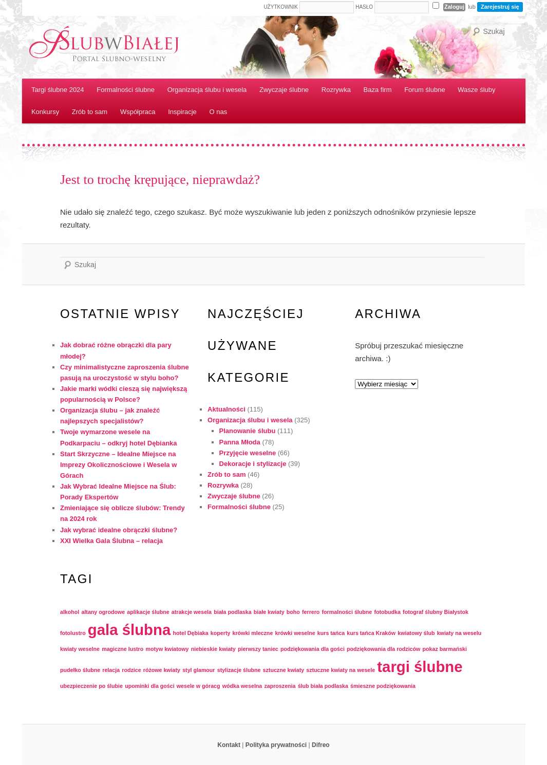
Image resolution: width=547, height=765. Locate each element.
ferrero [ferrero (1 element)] (310, 612)
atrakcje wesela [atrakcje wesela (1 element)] (192, 612)
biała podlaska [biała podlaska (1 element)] (232, 612)
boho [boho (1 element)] (293, 612)
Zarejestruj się (500, 7)
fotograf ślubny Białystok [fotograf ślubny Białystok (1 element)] (435, 612)
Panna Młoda (239, 442)
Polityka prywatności (276, 745)
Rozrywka (336, 90)
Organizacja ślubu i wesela (207, 90)
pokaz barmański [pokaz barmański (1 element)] (445, 649)
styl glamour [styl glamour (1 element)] (198, 670)
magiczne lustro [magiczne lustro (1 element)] (122, 649)
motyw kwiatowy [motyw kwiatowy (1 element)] (166, 649)
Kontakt (228, 745)
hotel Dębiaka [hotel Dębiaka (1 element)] (190, 633)
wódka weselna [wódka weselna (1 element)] (242, 686)
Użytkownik (280, 7)
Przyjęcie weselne (247, 453)
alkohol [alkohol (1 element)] (69, 612)
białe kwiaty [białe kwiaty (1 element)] (269, 612)
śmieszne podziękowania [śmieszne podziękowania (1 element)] (383, 686)
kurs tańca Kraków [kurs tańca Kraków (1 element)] (371, 633)
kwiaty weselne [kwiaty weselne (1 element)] (80, 649)
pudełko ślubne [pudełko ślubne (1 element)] (80, 670)
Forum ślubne (424, 90)
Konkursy (45, 112)
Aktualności (227, 409)
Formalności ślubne (126, 90)
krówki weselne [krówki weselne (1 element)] (295, 633)
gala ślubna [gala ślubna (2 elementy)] (129, 629)
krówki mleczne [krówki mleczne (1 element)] (253, 633)
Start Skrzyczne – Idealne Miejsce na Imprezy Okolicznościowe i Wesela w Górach (118, 464)
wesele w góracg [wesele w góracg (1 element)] (198, 686)
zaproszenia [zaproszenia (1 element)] (279, 686)
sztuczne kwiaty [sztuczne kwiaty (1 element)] (284, 670)
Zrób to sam (89, 112)
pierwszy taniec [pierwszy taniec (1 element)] (258, 649)
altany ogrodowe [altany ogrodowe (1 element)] (103, 612)
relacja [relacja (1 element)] (111, 670)
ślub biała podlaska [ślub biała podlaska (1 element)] (323, 686)
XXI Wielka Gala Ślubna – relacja (111, 541)
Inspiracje (182, 112)
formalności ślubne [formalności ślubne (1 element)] (347, 612)
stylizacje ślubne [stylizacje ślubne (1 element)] (239, 670)
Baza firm (378, 90)
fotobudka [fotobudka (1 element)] (387, 612)
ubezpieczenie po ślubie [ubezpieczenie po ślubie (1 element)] (91, 686)
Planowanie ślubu (247, 431)
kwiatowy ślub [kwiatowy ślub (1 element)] (416, 633)
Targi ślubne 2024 (57, 90)
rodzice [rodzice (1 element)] (131, 670)
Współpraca (138, 112)
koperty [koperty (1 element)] (221, 633)
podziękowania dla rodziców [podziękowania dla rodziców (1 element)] (383, 649)
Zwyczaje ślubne (284, 90)
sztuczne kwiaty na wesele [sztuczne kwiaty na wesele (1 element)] (340, 670)
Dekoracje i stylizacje (253, 464)
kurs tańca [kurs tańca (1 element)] (331, 633)
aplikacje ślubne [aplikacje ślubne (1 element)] (148, 612)
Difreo (321, 745)
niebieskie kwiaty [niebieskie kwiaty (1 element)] (213, 649)
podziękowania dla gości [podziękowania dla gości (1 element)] (312, 649)
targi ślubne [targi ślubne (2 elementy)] (419, 666)
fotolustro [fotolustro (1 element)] (73, 633)
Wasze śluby (476, 90)
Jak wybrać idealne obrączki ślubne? (118, 530)
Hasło (364, 7)
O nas (219, 112)
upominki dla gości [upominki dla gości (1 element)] (150, 686)
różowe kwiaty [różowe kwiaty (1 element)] (161, 670)
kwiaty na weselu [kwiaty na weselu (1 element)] (459, 633)
